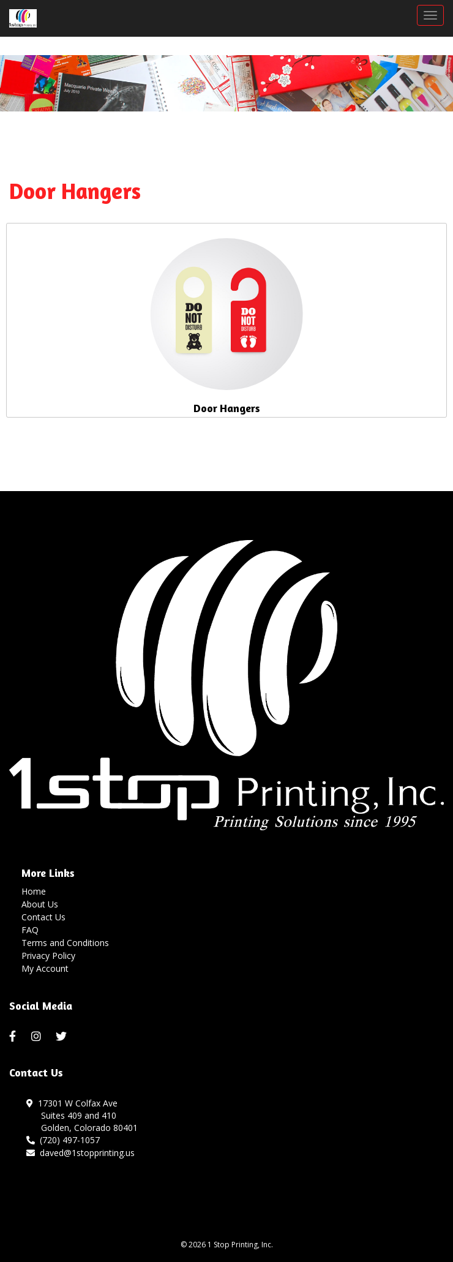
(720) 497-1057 (63, 1140)
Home (33, 891)
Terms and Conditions (65, 942)
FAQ (30, 930)
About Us (39, 904)
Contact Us (43, 917)
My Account (45, 968)
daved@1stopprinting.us (80, 1153)
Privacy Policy (48, 955)
